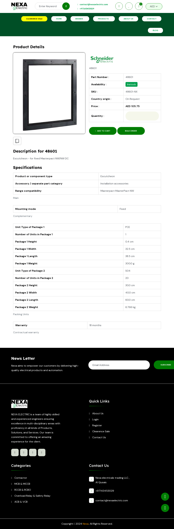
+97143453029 (87, 8)
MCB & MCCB (22, 483)
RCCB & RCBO (22, 489)
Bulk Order (131, 131)
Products (103, 18)
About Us (128, 18)
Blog (155, 30)
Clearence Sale (101, 431)
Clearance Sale (34, 18)
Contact (151, 18)
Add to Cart (102, 131)
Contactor (20, 477)
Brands (79, 18)
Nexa (86, 523)
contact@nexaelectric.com (94, 4)
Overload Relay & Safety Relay (32, 495)
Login (95, 419)
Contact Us (99, 437)
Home (59, 18)
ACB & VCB (21, 501)
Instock (131, 84)
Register (97, 425)
